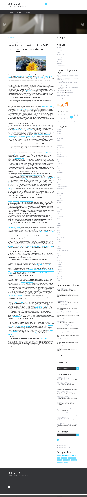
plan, (30, 283)
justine (58, 333)
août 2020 (59, 61)
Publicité (59, 243)
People (58, 232)
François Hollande (18, 302)
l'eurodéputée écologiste (32, 333)
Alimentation (37, 341)
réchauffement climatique (69, 455)
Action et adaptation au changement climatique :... (66, 300)
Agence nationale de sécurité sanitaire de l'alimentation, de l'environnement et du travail (31, 271)
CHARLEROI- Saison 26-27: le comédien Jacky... (67, 97)
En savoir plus (59, 496)
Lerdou (58, 294)
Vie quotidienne (22, 344)
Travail (58, 268)
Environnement (17, 343)
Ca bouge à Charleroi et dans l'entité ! (67, 98)
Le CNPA (10, 188)
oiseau (66, 462)
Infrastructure (29, 343)
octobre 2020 (60, 57)
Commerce (59, 163)
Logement (59, 213)
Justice (58, 207)
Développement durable (24, 342)
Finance (58, 191)
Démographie (60, 172)
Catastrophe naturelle (62, 156)
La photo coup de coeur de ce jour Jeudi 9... (66, 78)
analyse (52, 344)
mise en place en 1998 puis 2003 (23, 109)
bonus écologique (19, 158)
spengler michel (60, 325)
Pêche (58, 230)
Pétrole (58, 234)
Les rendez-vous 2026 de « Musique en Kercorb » (68, 87)
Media (58, 218)
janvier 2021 (60, 52)
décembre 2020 (60, 54)
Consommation (14, 342)
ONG (43, 343)
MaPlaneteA (14, 4)
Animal (58, 136)
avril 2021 (59, 47)
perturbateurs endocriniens (43, 264)
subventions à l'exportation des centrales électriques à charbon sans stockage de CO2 (30, 246)
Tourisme (59, 264)
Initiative (59, 202)
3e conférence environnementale (23, 76)
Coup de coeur (60, 166)
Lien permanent (12, 341)
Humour (59, 197)
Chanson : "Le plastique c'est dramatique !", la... (66, 333)
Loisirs (58, 214)
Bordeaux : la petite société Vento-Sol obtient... (67, 424)
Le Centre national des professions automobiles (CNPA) (22, 136)
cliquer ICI (44, 338)
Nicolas (58, 289)
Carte (59, 355)
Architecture (60, 138)
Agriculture (31, 341)
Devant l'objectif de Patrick (63, 79)
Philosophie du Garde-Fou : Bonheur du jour (67, 82)
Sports (58, 259)
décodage (10, 346)
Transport (16, 344)
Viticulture (59, 278)
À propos (28, 12)
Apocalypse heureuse (62, 84)
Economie (39, 342)
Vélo (58, 273)
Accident (59, 129)
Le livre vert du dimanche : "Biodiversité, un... (66, 320)
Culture (58, 168)
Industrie (24, 343)
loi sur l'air (28, 90)
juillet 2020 (59, 63)
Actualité (26, 341)
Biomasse (59, 154)
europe (59, 455)
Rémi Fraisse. (38, 307)
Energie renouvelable (62, 186)
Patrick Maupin (60, 300)
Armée (58, 140)
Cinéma (58, 159)
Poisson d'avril (60, 237)
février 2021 (59, 50)
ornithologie (60, 462)
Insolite (58, 204)
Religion (59, 245)
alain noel (64, 457)
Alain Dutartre (60, 306)
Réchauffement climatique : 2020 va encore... (68, 313)
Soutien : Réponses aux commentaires (65, 81)
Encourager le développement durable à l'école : (20, 201)
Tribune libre (60, 269)
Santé (9, 344)
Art (57, 142)
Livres (58, 211)
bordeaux (60, 460)
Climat (9, 342)
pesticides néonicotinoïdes (15, 295)
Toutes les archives (61, 65)
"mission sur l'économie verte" (42, 134)
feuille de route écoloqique (37, 344)
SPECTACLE (59, 255)
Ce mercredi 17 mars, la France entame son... (67, 388)
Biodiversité (50, 341)
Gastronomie (60, 193)
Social (12, 344)
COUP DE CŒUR (60, 92)
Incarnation (69, 85)
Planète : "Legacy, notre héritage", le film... (66, 414)
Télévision (59, 262)
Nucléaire (39, 343)
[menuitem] (11, 12)
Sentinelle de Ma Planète (62, 250)
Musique (59, 221)
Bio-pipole (59, 151)
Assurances (59, 145)
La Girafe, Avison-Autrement (67, 94)
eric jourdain (60, 320)
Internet (59, 205)
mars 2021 (59, 49)
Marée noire (60, 216)
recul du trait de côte (14, 227)
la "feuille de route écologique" (40, 77)
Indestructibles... (60, 85)
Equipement (59, 190)
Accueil (11, 12)
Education (59, 181)
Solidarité (59, 253)
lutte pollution (25, 346)
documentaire (66, 460)
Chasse (58, 158)
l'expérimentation (17, 316)
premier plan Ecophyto (27, 282)
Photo (58, 236)
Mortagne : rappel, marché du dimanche (66, 94)
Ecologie (34, 342)
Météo (58, 220)
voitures (19, 346)
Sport (58, 257)
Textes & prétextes (73, 84)
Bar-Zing (69, 90)
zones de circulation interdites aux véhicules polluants (31, 126)
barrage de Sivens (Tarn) (42, 306)
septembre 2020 (60, 59)
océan (58, 227)
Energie (43, 342)
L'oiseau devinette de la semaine (66, 306)
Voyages (59, 280)
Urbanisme (59, 271)
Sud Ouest (59, 260)
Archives (19, 12)
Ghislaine (59, 313)
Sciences (59, 248)
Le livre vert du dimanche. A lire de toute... (68, 340)
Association (43, 341)
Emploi (58, 182)
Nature (35, 343)
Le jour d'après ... (61, 90)
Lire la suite (59, 40)
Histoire (59, 195)
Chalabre (61, 88)
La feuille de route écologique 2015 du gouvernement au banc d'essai (30, 47)
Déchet (58, 170)
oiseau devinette (72, 457)
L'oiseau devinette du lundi (68, 289)
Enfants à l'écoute (70, 92)
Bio (47, 341)
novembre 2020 (60, 56)
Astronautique (60, 147)
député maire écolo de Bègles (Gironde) (31, 175)
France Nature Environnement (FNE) (22, 129)
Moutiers (59, 340)
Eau (31, 342)
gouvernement (47, 344)
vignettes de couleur (46, 106)
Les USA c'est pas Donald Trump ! (64, 75)
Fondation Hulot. (35, 286)
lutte (59, 457)
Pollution (51, 343)
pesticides (15, 346)
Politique (47, 343)
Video (58, 275)
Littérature (59, 209)
